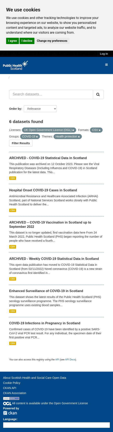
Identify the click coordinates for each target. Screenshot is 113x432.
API (57, 359)
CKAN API (9, 388)
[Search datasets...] (51, 94)
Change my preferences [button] (52, 40)
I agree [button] (12, 40)
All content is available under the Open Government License (45, 403)
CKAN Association (14, 393)
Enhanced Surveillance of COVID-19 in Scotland (46, 291)
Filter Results (21, 143)
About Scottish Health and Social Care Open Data (34, 377)
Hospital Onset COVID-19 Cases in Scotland (43, 190)
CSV (12, 178)
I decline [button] (27, 40)
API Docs (70, 359)
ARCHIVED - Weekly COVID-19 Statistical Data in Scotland (54, 258)
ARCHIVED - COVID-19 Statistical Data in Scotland (48, 158)
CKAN (10, 413)
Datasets (19, 77)
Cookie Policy (11, 382)
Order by (15, 108)
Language (9, 419)
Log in (104, 53)
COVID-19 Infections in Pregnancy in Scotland (44, 323)
